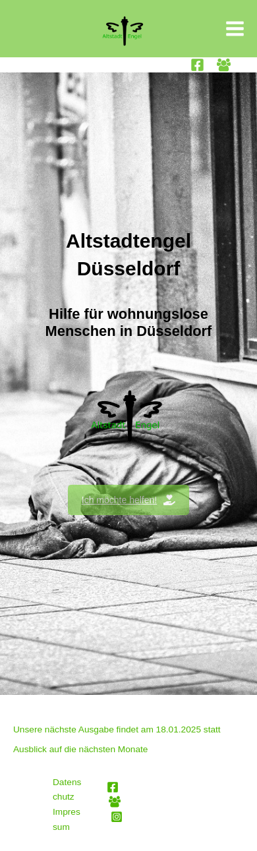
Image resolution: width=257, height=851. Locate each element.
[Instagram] (117, 817)
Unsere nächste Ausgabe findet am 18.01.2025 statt (117, 729)
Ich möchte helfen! (128, 500)
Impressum (66, 819)
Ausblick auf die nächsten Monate (80, 749)
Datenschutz (67, 789)
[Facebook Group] (224, 65)
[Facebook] (197, 65)
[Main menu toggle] (235, 29)
